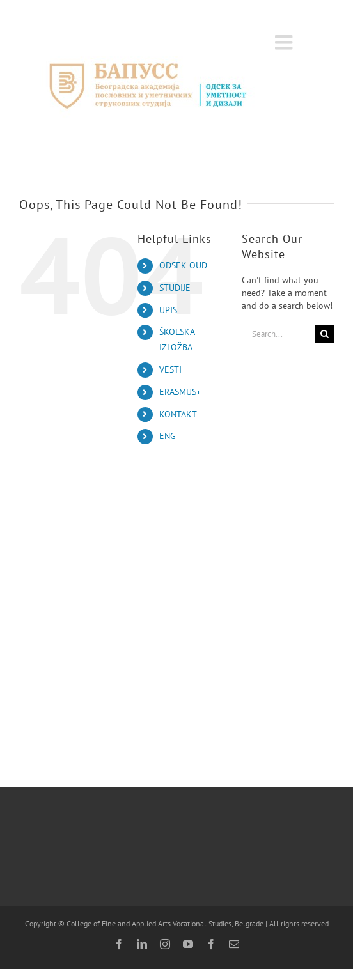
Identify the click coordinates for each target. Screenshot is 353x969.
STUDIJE (175, 287)
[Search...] (278, 334)
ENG (167, 436)
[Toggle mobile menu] (285, 42)
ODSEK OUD (183, 265)
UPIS (168, 310)
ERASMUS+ (180, 392)
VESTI (170, 369)
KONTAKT (178, 414)
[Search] (324, 334)
